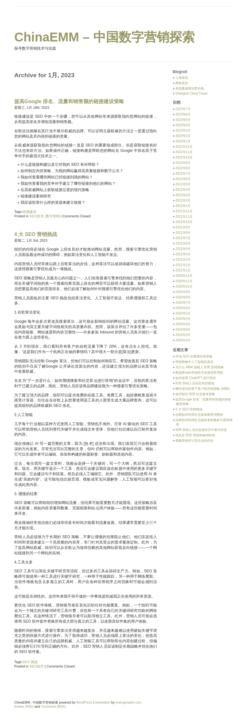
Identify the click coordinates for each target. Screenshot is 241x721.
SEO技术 (36, 216)
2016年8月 (183, 329)
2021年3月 (183, 259)
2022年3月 (183, 195)
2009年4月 (183, 340)
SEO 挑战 (30, 662)
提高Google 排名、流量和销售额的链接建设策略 (69, 101)
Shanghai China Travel (191, 93)
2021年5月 (183, 249)
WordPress (84, 702)
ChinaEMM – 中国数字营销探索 (104, 37)
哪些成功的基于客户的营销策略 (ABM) (202, 388)
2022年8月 (183, 168)
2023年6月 (183, 114)
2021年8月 (183, 232)
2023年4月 (183, 125)
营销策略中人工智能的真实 (194, 362)
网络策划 (181, 83)
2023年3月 (183, 130)
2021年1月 (183, 270)
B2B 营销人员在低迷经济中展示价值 (201, 430)
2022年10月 (183, 157)
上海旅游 (181, 77)
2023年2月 (183, 136)
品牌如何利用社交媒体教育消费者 (199, 414)
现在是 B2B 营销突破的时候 (195, 435)
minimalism (102, 702)
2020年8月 (183, 297)
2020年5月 (183, 313)
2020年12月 (183, 275)
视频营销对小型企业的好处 (194, 440)
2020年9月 (183, 292)
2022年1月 (183, 206)
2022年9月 (183, 163)
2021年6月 (183, 243)
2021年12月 (183, 211)
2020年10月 (183, 286)
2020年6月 (183, 308)
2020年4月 (183, 318)
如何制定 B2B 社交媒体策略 (195, 394)
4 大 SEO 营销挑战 (35, 234)
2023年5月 (183, 119)
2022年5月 (183, 184)
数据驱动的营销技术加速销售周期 (199, 372)
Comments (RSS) (53, 706)
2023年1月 (183, 141)
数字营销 (53, 216)
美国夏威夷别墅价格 (189, 88)
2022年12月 (183, 146)
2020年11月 (183, 281)
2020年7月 (183, 302)
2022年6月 (183, 179)
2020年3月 (183, 324)
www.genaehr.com (128, 702)
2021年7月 (183, 238)
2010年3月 (183, 335)
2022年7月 (183, 173)
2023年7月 (183, 109)
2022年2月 (183, 200)
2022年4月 (183, 189)
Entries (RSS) (24, 706)
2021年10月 (183, 222)
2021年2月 (183, 265)
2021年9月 (183, 227)
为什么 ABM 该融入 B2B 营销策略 (199, 367)
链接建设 (29, 212)
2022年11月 (183, 152)
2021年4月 (183, 254)
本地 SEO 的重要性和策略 (193, 356)
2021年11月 (183, 216)
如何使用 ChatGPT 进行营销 (195, 378)
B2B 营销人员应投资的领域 (194, 383)
